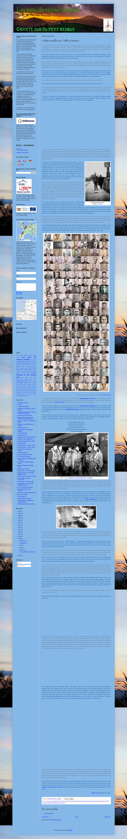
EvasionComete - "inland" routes (26, 447)
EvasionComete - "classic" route (26, 445)
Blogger (71, 830)
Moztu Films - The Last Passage (26, 471)
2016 (19, 534)
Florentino (33, 372)
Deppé (34, 371)
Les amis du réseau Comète (47, 9)
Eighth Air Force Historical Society (27, 437)
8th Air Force (64, 801)
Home (76, 817)
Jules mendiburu (19, 384)
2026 (19, 511)
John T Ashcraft (32, 382)
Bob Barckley (33, 363)
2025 (19, 513)
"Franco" (26, 355)
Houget (25, 379)
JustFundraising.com (22, 150)
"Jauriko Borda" (32, 355)
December (22, 540)
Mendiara (21, 389)
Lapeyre (32, 384)
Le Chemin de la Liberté (24, 456)
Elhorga (23, 372)
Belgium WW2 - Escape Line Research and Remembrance (25, 418)
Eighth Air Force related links (25, 439)
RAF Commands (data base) (25, 487)
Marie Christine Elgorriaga (25, 387)
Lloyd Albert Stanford (26, 385)
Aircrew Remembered (23, 406)
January (21, 550)
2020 (19, 525)
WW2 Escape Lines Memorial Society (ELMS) (25, 501)
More (22, 164)
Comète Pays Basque (30, 366)
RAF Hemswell (55, 803)
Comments (21, 566)
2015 (19, 536)
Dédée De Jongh (29, 371)
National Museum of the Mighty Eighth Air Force (26, 473)
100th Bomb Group (23, 402)
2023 (19, 518)
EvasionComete (22, 443)
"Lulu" (32, 359)
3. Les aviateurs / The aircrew (27, 552)
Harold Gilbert (19, 379)
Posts (19, 562)
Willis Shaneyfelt (25, 395)
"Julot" (17, 357)
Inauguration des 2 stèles (22, 380)
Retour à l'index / (101, 793)
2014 (19, 538)
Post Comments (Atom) (55, 820)
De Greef (22, 371)
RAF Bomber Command (21, 390)
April (20, 547)
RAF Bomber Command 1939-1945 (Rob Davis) (26, 484)
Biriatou (28, 363)
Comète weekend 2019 (21, 368)
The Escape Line (22, 496)
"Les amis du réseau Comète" (53, 801)
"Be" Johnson (19, 355)
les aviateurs (91, 801)
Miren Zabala (26, 389)
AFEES (20, 404)
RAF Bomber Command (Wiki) (26, 481)
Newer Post (45, 817)
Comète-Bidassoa (22, 433)
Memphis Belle (98, 801)
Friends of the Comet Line (81, 801)
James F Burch (32, 380)
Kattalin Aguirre (27, 384)
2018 (19, 529)
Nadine (30, 389)
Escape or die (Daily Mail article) (26, 441)
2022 (19, 520)
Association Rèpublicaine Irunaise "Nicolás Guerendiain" (27, 412)
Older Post (107, 817)
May (20, 545)
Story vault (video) (22, 494)
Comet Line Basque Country (23, 364)
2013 (19, 555)
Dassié (17, 371)
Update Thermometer (22, 152)
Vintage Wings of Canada (24, 498)
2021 (19, 522)
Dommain (18, 372)
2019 (19, 527)
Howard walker (32, 379)
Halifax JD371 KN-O (23, 452)
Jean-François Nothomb (22, 382)
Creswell (34, 369)
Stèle (22, 392)
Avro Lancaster (71, 801)
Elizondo (28, 372)
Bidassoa (23, 363)
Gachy (22, 377)
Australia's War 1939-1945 (25, 415)
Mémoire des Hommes (24, 469)
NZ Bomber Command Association (27, 476)
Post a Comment (48, 813)
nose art (104, 801)
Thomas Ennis (32, 392)
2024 (19, 515)
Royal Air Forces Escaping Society (27, 492)
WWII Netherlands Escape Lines (26, 504)
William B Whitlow (27, 393)
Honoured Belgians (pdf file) (25, 454)
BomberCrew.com (22, 427)
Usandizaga (18, 393)
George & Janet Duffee (30, 377)
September (22, 543)
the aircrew (62, 803)
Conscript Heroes (22, 435)
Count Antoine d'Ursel (26, 369)
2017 (19, 532)
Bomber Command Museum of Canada (80, 478)
